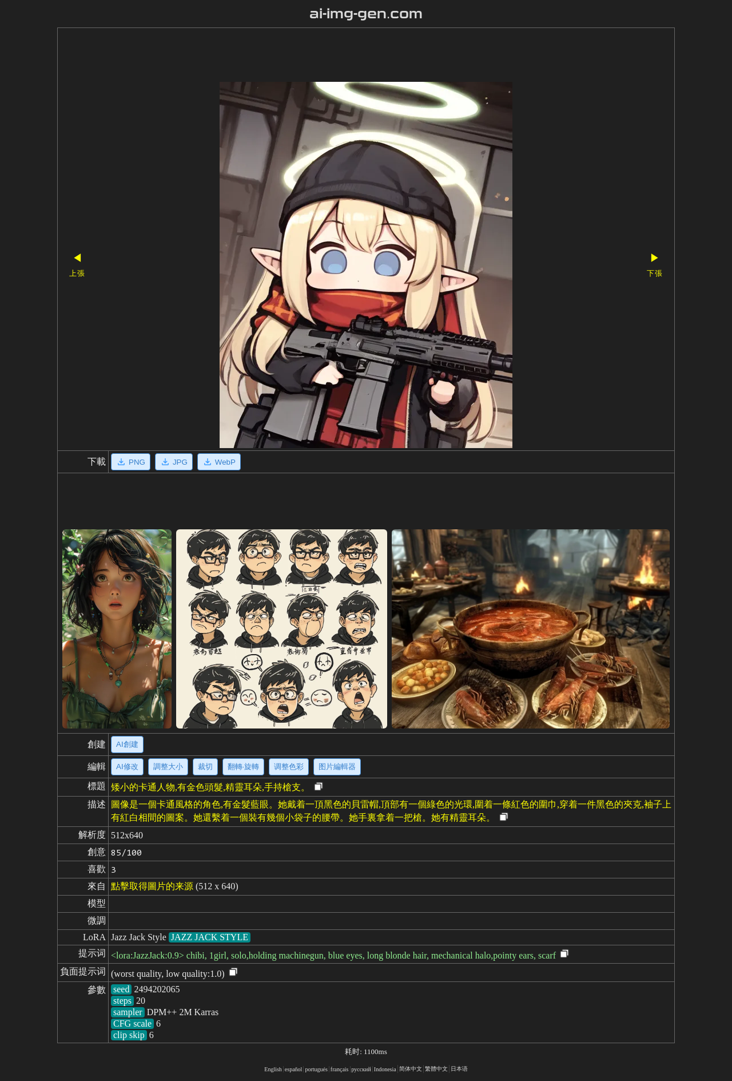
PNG (130, 462)
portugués (316, 1069)
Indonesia (385, 1069)
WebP (219, 462)
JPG (174, 462)
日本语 (459, 1069)
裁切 (205, 766)
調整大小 (168, 766)
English (273, 1069)
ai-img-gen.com (366, 13)
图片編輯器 (337, 766)
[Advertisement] (346, 56)
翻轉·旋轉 (244, 766)
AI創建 (127, 744)
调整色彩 (289, 766)
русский (361, 1069)
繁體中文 (436, 1069)
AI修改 (127, 766)
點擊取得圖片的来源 (152, 886)
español (294, 1069)
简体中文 (410, 1069)
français (340, 1069)
